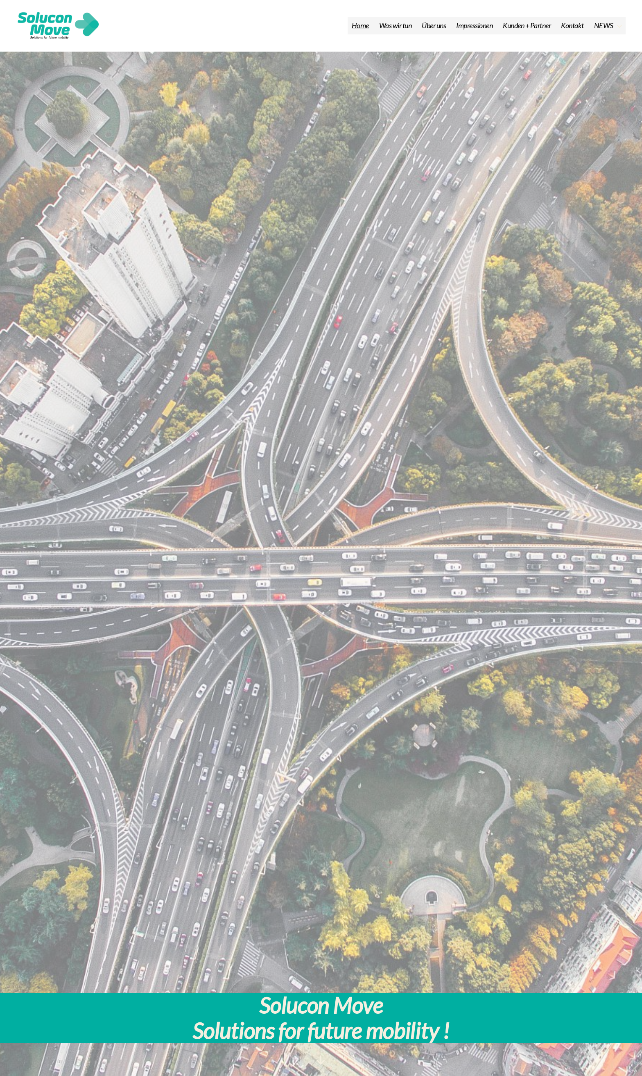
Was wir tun (395, 29)
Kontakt (572, 29)
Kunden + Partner (527, 29)
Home (360, 29)
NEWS (603, 29)
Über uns (434, 29)
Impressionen (474, 29)
